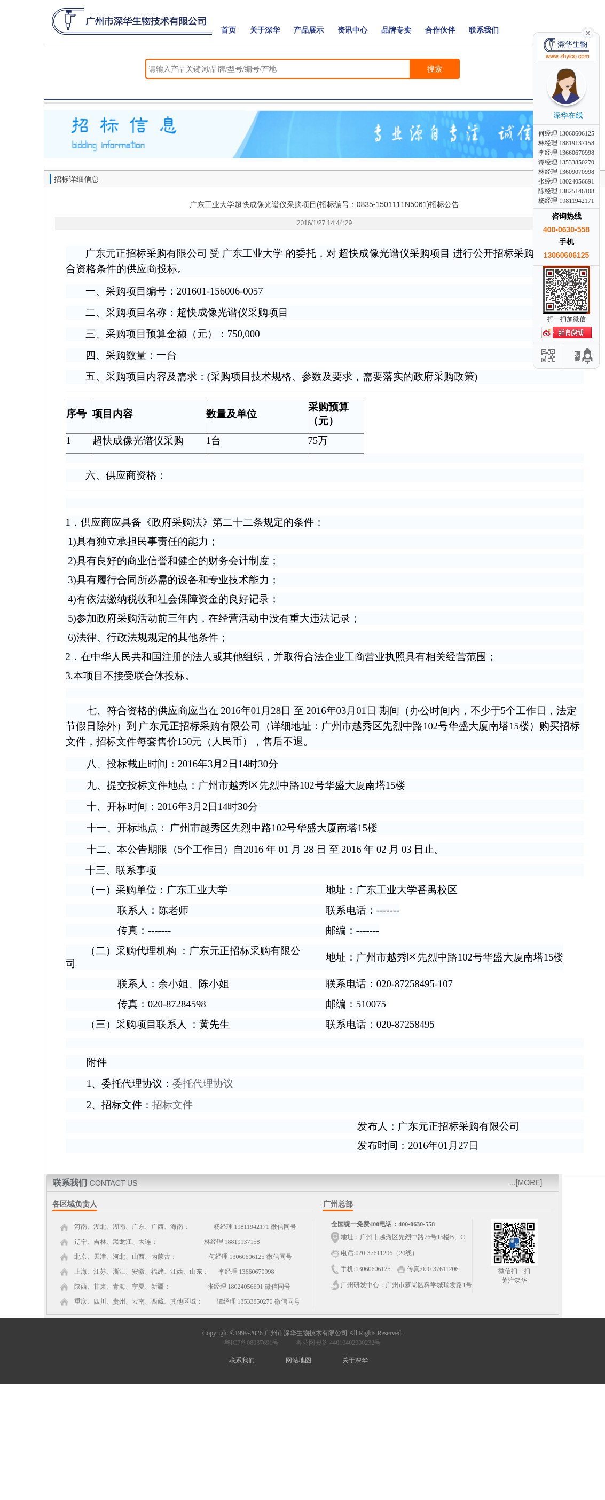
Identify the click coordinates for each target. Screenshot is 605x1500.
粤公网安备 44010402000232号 (336, 1342)
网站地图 (298, 1360)
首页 (228, 30)
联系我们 (484, 30)
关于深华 (265, 30)
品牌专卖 (396, 30)
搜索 (434, 69)
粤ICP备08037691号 (251, 1342)
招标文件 (172, 1104)
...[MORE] (525, 1182)
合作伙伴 (440, 30)
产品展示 (309, 30)
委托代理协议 (202, 1083)
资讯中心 (352, 30)
